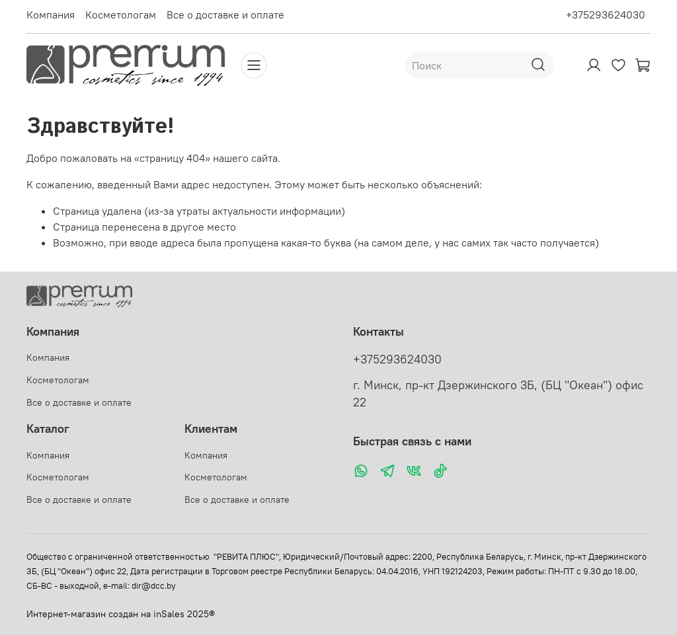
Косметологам (120, 14)
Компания (50, 14)
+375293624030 (605, 14)
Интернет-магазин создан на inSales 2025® (120, 614)
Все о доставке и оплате (225, 14)
